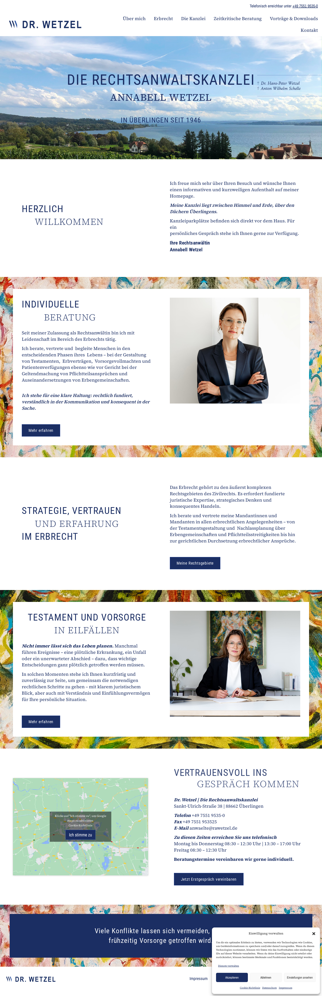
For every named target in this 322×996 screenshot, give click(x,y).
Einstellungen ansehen (300, 977)
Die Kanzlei (193, 18)
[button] (314, 934)
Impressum (285, 987)
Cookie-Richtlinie (250, 987)
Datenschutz (269, 987)
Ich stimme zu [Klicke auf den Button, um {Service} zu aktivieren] (80, 835)
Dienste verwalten (228, 965)
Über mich (134, 18)
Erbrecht (163, 18)
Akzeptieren (232, 977)
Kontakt (309, 30)
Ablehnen (265, 977)
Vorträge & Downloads (294, 18)
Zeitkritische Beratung (238, 18)
